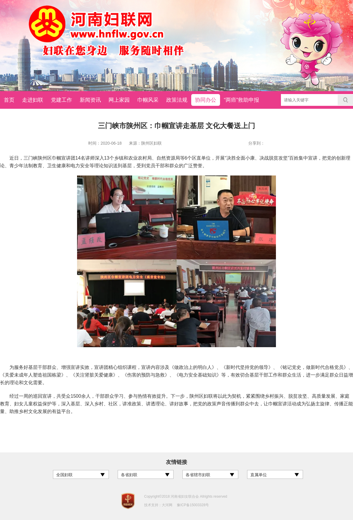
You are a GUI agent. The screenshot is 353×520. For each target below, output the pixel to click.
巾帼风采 (148, 100)
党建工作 (61, 100)
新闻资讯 (90, 100)
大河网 (167, 505)
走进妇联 (32, 100)
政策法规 (176, 100)
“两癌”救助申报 (241, 100)
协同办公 (205, 100)
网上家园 (119, 100)
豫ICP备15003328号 (193, 505)
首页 (9, 100)
